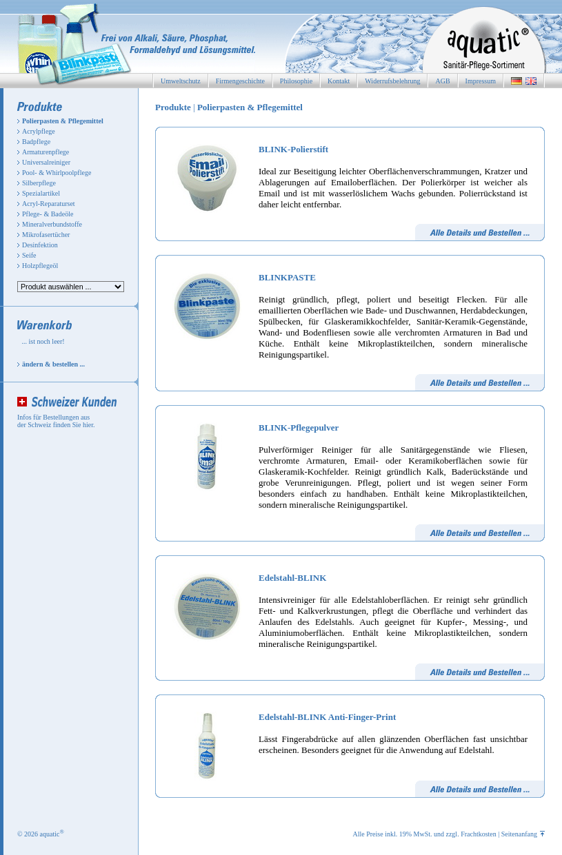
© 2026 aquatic (40, 834)
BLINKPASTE (287, 277)
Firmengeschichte (240, 81)
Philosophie (296, 81)
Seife (29, 255)
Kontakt (339, 81)
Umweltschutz (181, 81)
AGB (442, 81)
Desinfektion (40, 245)
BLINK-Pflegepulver (299, 427)
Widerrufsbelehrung (392, 81)
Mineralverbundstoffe (52, 224)
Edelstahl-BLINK (292, 578)
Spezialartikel (41, 193)
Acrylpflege (38, 131)
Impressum (480, 81)
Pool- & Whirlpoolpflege (56, 172)
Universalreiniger (46, 162)
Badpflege (36, 141)
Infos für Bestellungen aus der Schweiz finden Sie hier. (55, 421)
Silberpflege (39, 183)
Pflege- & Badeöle (47, 214)
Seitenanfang (523, 834)
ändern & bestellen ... (53, 364)
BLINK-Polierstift (293, 149)
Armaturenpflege (45, 152)
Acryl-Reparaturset (48, 203)
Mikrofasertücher (46, 234)
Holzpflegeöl (40, 265)
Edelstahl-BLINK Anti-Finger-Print (327, 717)
